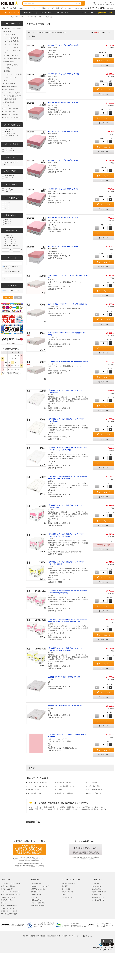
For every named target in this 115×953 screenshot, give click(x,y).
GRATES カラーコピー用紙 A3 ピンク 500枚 (63, 160)
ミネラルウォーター (35, 8)
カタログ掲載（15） (11, 175)
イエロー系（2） (10, 191)
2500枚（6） (8, 222)
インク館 (34, 897)
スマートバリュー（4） (12, 133)
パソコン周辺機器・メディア (66, 786)
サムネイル (108, 32)
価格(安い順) (49, 32)
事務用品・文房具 (33, 790)
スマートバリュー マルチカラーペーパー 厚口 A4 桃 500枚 (67, 304)
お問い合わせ (88, 936)
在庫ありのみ (15, 290)
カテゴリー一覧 (9, 13)
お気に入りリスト (67, 892)
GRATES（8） (9, 149)
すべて (6, 266)
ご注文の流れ (96, 889)
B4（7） (7, 204)
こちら (33, 866)
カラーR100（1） (10, 151)
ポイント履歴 (66, 889)
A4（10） (7, 202)
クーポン (65, 894)
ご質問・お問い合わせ (99, 892)
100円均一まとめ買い (38, 889)
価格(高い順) (61, 32)
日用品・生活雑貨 (92, 782)
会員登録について (98, 894)
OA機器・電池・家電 (93, 786)
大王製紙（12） (9, 129)
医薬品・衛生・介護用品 (65, 793)
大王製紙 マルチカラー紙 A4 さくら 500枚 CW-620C (65, 706)
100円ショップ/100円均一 (94, 793)
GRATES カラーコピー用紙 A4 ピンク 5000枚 (63, 74)
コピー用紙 (13, 8)
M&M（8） (8, 131)
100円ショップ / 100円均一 (10, 914)
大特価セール (28, 13)
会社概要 (25, 936)
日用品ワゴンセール (37, 900)
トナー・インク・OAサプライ (37, 786)
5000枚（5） (8, 224)
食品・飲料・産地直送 (64, 782)
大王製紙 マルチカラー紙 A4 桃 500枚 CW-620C (64, 677)
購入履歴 (65, 886)
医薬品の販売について (53, 936)
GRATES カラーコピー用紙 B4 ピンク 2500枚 (63, 103)
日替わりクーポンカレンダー (40, 886)
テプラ (53, 8)
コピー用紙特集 (36, 883)
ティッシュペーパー (22, 8)
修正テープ (59, 8)
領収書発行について (98, 897)
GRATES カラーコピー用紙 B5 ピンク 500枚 (63, 218)
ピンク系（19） (9, 189)
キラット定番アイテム (38, 903)
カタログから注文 (63, 13)
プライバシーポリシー (75, 936)
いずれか (13, 266)
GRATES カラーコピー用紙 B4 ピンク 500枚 (63, 189)
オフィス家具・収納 (34, 793)
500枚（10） (8, 220)
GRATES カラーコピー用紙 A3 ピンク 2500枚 (63, 45)
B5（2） (7, 208)
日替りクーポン (45, 13)
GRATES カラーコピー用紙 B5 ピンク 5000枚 (63, 246)
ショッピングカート (68, 897)
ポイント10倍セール (37, 905)
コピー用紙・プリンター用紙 (37, 782)
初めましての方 (97, 886)
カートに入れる (104, 61)
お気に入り (103, 66)
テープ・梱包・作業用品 (94, 790)
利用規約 (64, 936)
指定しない (32, 32)
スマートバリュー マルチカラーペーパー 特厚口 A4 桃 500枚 (68, 361)
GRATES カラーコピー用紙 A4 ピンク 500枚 (63, 131)
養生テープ (46, 8)
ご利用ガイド (96, 883)
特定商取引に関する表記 (37, 936)
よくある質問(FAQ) (98, 900)
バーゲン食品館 (36, 894)
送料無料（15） (9, 177)
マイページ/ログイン (68, 883)
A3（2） (7, 206)
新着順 (40, 32)
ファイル (60, 790)
